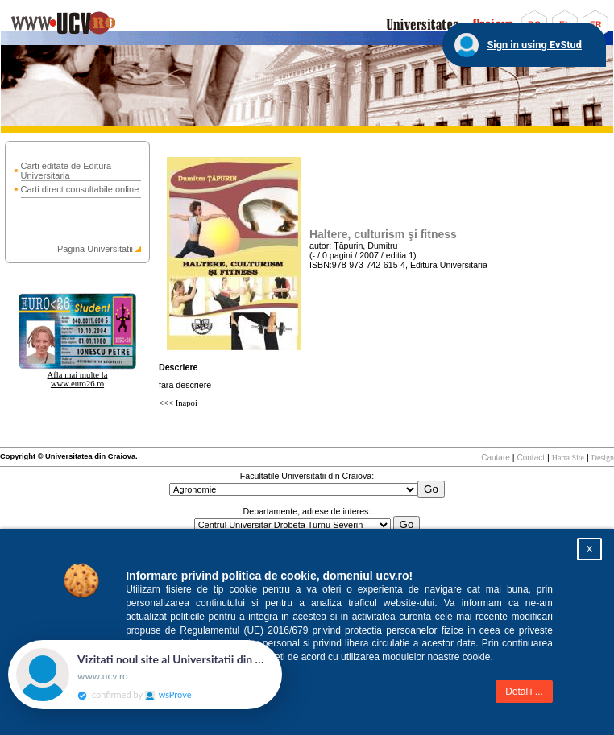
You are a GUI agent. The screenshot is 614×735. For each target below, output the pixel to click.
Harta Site (568, 457)
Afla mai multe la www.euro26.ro (78, 379)
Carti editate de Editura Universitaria (66, 170)
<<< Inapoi (178, 402)
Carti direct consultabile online (80, 189)
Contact (531, 457)
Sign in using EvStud (534, 45)
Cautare (495, 457)
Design (602, 457)
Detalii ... (524, 691)
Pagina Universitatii (95, 249)
